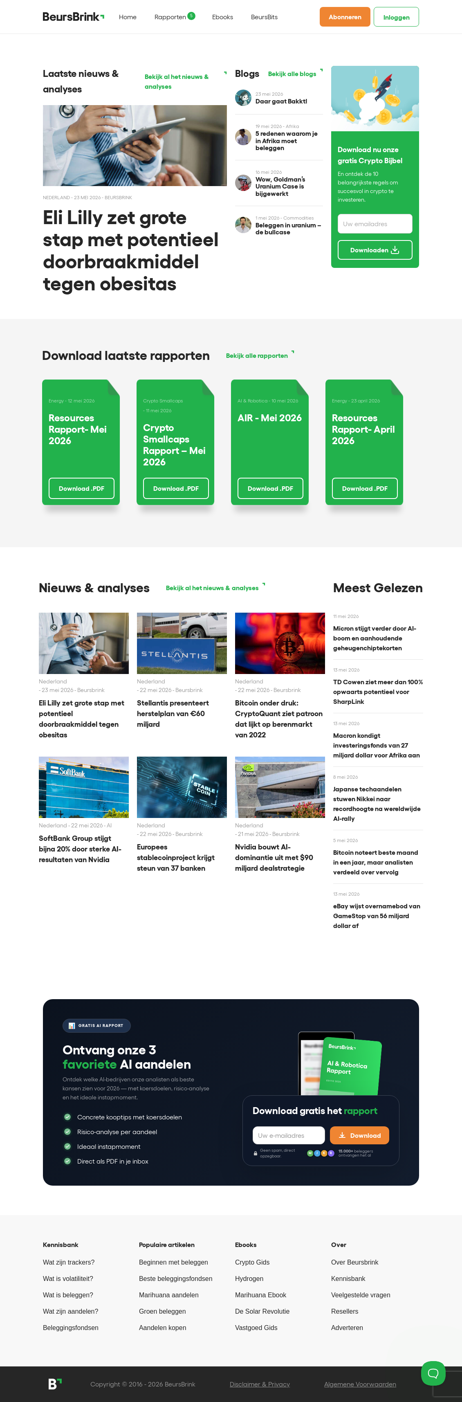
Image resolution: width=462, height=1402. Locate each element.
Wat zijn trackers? (69, 1262)
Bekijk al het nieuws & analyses (212, 587)
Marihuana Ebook (260, 1295)
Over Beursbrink (355, 1262)
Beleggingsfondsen (71, 1327)
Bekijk (177, 81)
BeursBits (264, 16)
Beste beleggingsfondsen (176, 1278)
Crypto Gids (252, 1262)
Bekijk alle (292, 73)
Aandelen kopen (162, 1327)
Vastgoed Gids (256, 1327)
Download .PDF (81, 488)
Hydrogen (249, 1278)
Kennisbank (348, 1278)
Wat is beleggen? (68, 1295)
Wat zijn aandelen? (71, 1311)
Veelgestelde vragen (360, 1295)
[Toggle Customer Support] (433, 1373)
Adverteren (347, 1327)
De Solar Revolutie (262, 1311)
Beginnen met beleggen (173, 1262)
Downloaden (375, 250)
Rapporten (170, 16)
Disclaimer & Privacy (260, 1384)
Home (128, 16)
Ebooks (222, 16)
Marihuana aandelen (169, 1295)
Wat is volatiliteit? (68, 1278)
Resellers (345, 1311)
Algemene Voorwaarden (360, 1384)
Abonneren (345, 16)
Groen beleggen (162, 1311)
